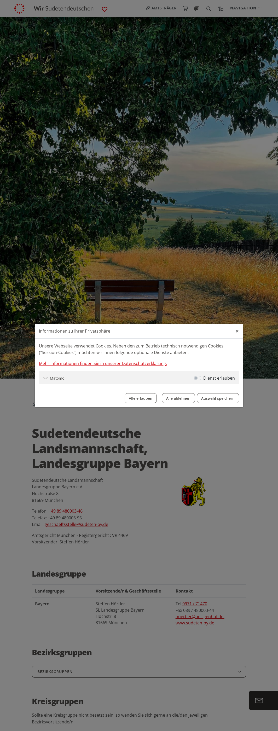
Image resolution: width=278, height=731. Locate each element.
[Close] (237, 330)
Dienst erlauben (219, 378)
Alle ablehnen (178, 398)
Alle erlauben (140, 398)
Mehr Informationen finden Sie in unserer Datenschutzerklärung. (103, 363)
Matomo (57, 377)
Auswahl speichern (218, 398)
